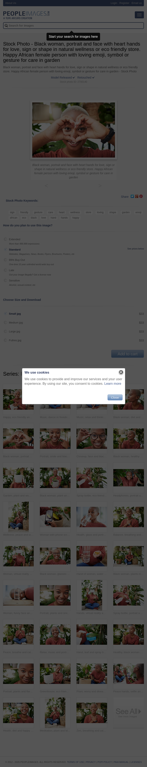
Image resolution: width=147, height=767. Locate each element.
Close (115, 397)
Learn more (112, 383)
